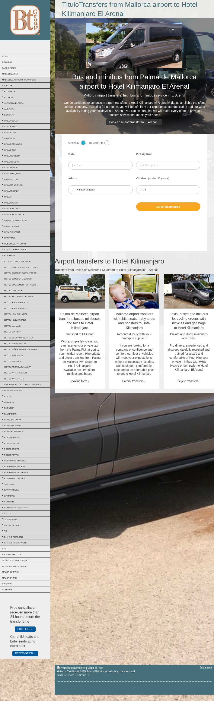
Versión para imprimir (71, 667)
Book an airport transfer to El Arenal (133, 122)
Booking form (78, 381)
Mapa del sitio (95, 667)
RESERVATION (24, 653)
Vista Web (206, 667)
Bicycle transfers (188, 381)
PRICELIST (24, 629)
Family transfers (133, 381)
